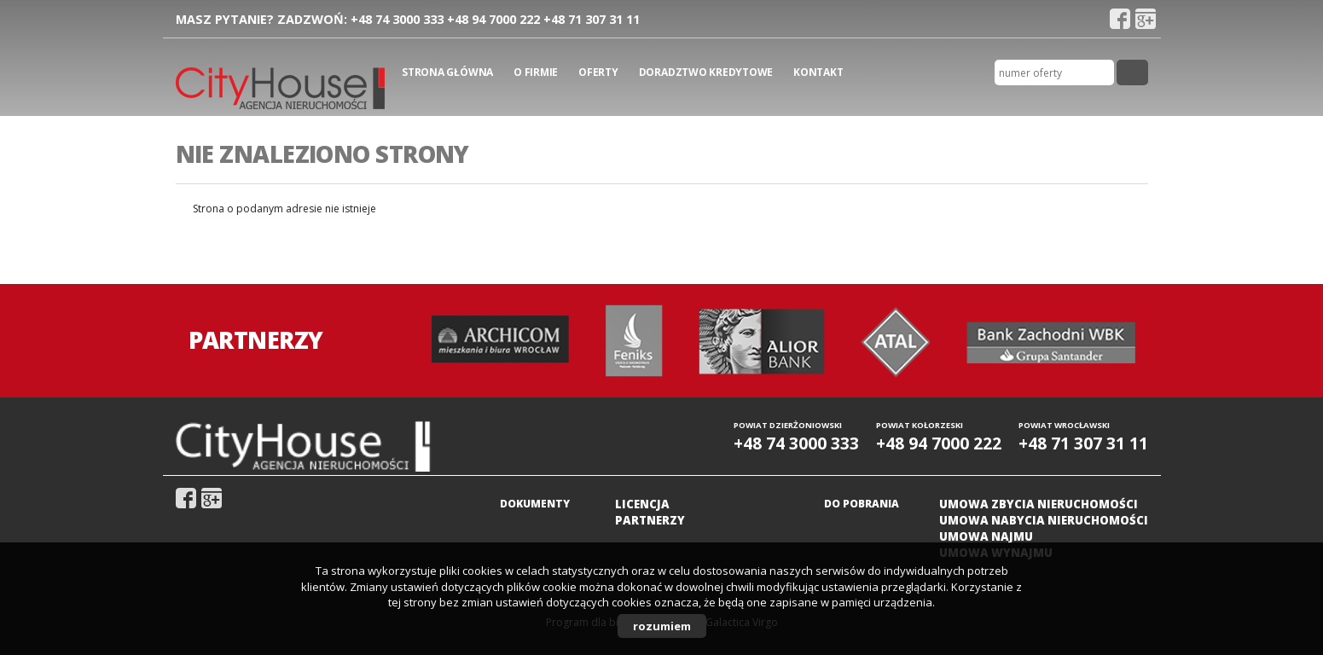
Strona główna (447, 72)
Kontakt (818, 72)
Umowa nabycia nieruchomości (1043, 520)
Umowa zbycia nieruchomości (1038, 504)
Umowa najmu (986, 536)
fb (1120, 19)
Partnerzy (650, 520)
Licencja (642, 504)
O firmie (536, 72)
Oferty (598, 72)
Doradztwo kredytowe (706, 72)
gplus (1145, 19)
